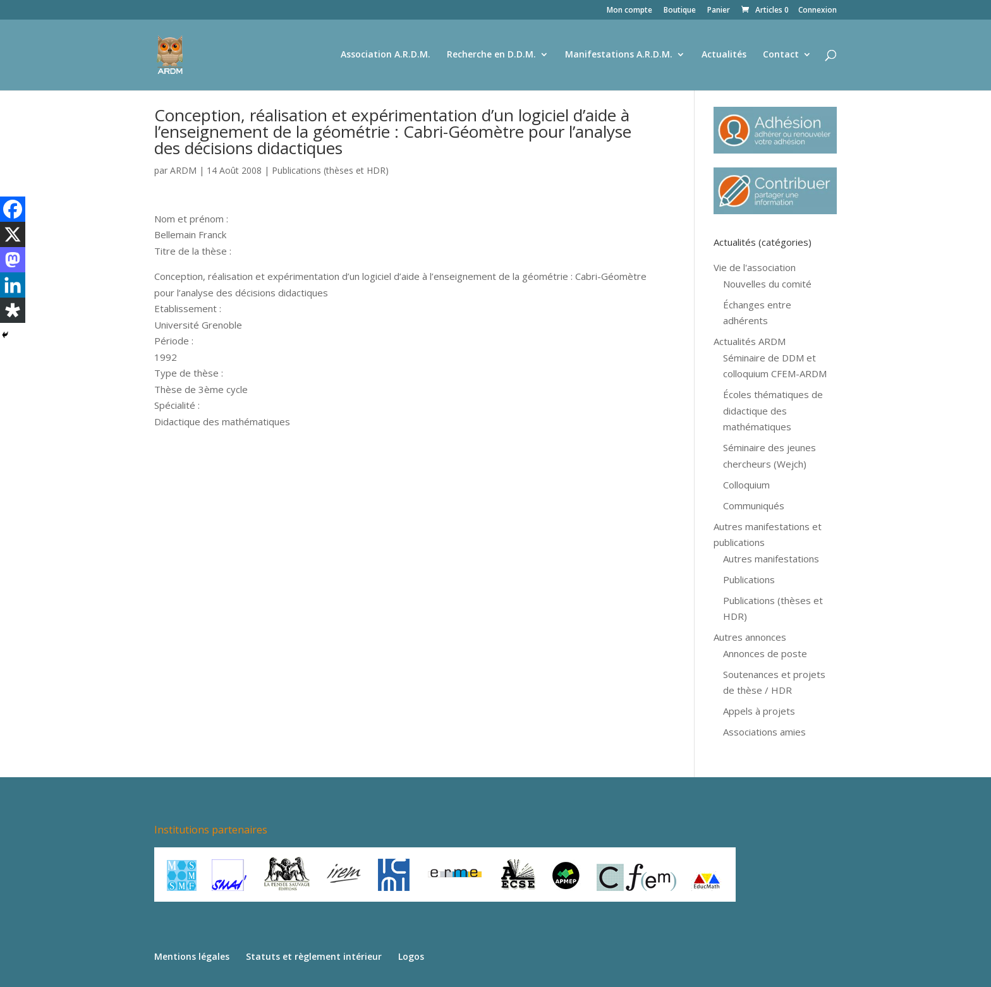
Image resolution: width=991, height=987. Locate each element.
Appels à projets (759, 711)
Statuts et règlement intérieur (314, 956)
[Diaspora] (12, 310)
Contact (781, 56)
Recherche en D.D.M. (491, 56)
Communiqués (753, 505)
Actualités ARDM (750, 341)
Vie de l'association (755, 267)
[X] (12, 234)
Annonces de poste (765, 653)
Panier (718, 10)
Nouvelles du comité (767, 283)
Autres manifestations (771, 558)
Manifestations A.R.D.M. (618, 56)
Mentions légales (191, 956)
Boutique (680, 10)
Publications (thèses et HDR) (330, 170)
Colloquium (746, 484)
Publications (749, 579)
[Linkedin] (12, 285)
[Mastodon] (12, 259)
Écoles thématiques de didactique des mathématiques (773, 410)
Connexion (817, 10)
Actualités (724, 56)
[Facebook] (12, 209)
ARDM (183, 170)
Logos (411, 956)
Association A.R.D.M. (385, 56)
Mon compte (629, 10)
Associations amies (764, 731)
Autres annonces (750, 637)
